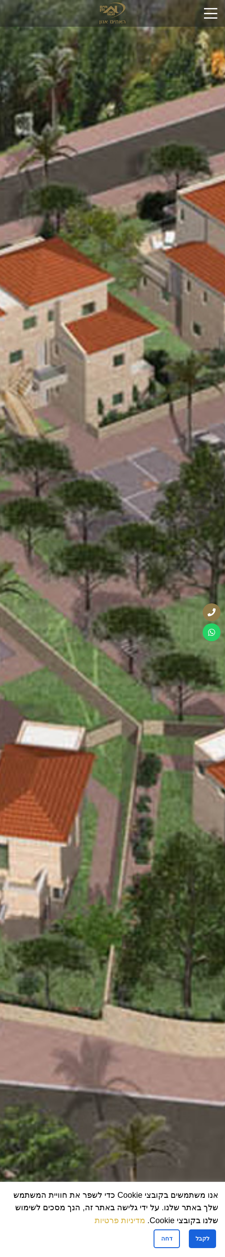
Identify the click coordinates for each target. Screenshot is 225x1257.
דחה (166, 1238)
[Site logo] (112, 13)
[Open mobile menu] (211, 13)
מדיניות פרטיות (120, 1220)
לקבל (202, 1238)
